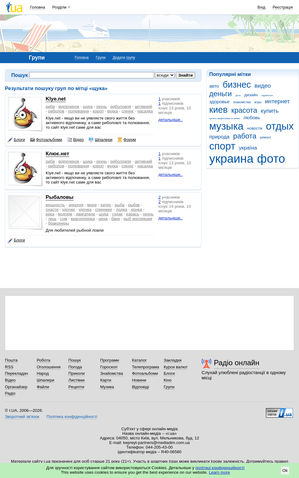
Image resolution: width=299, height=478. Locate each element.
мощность (55, 205)
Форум (126, 139)
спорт (222, 146)
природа (219, 137)
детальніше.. (170, 119)
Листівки (76, 380)
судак (117, 214)
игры (258, 102)
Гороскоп (108, 367)
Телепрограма (145, 367)
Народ (43, 373)
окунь (101, 106)
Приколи (76, 373)
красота (244, 110)
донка (136, 209)
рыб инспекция (137, 218)
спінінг (128, 111)
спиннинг (103, 209)
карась (132, 214)
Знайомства (111, 373)
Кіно (168, 380)
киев (218, 110)
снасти (52, 209)
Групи (101, 57)
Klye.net (56, 99)
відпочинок (69, 106)
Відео (75, 139)
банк (115, 218)
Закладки (172, 360)
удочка (85, 209)
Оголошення (49, 367)
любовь (252, 117)
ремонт (265, 137)
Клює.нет (57, 154)
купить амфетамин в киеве (224, 118)
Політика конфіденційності (72, 416)
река (50, 214)
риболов (56, 111)
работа (244, 136)
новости (254, 128)
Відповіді (140, 387)
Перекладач (16, 373)
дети (238, 95)
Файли (43, 387)
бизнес (237, 84)
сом (63, 218)
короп (98, 111)
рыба (119, 205)
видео (263, 85)
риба (50, 106)
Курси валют (175, 367)
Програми (109, 360)
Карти (105, 380)
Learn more (219, 472)
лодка (121, 209)
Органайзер (16, 387)
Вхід (262, 7)
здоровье (219, 101)
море (92, 205)
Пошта (11, 360)
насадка (145, 111)
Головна (37, 7)
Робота (43, 360)
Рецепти (76, 387)
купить (269, 111)
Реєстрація (283, 7)
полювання (78, 111)
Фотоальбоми (46, 139)
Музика (107, 387)
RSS (9, 367)
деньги (220, 94)
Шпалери (100, 139)
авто (214, 86)
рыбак (134, 205)
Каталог (139, 360)
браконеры (58, 223)
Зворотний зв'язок (22, 416)
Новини (139, 380)
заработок (267, 95)
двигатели (85, 214)
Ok (285, 470)
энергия (76, 205)
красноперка (83, 218)
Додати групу (124, 57)
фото (271, 158)
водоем (65, 214)
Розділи (59, 7)
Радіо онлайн (236, 362)
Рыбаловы (60, 197)
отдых (280, 126)
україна (248, 148)
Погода (75, 367)
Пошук (74, 360)
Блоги (16, 139)
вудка (112, 111)
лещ (52, 218)
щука (88, 106)
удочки (68, 209)
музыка (226, 126)
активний (143, 106)
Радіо (10, 393)
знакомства (242, 102)
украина (231, 158)
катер (105, 205)
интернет (277, 101)
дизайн (251, 95)
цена (103, 218)
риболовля (121, 106)
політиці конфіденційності (219, 467)
